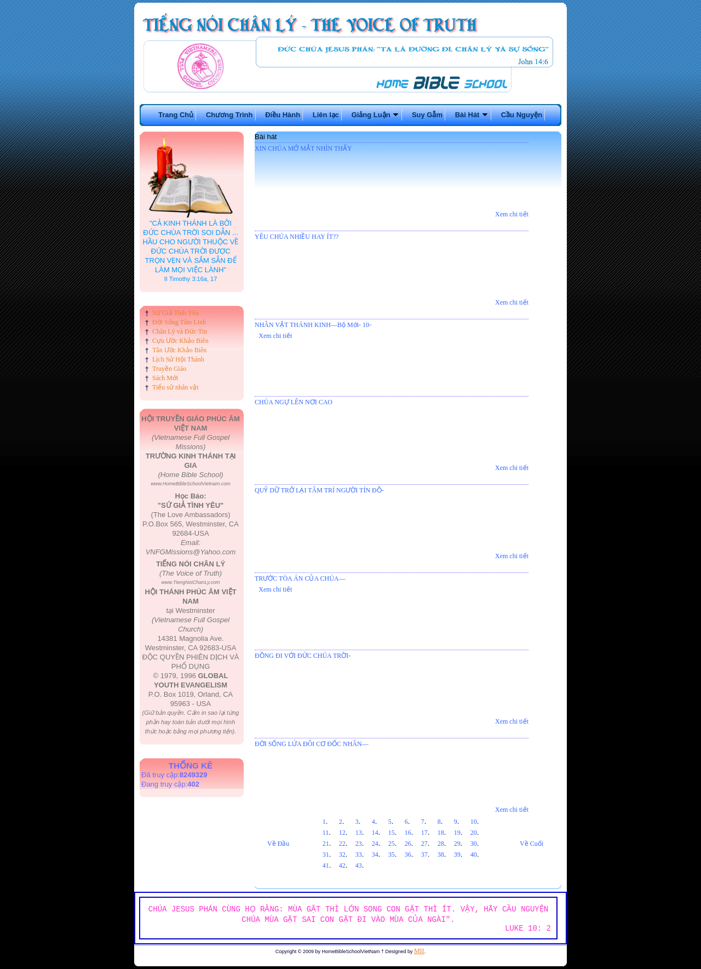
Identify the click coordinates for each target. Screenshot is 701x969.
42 (342, 865)
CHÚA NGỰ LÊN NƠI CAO (293, 402)
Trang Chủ (175, 115)
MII (419, 951)
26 (408, 843)
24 (375, 843)
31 (326, 854)
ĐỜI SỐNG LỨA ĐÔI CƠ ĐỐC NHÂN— (312, 744)
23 (358, 843)
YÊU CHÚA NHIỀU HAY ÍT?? (296, 236)
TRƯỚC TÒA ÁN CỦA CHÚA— (300, 578)
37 (424, 854)
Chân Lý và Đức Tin (179, 331)
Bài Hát (472, 115)
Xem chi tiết (511, 214)
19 (457, 832)
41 (326, 865)
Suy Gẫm (427, 115)
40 (473, 854)
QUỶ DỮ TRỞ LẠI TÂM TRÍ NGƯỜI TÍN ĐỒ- (319, 490)
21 (326, 843)
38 (441, 854)
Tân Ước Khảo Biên (179, 350)
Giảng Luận (376, 115)
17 (424, 832)
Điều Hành (282, 115)
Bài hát (266, 137)
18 (441, 832)
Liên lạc (326, 115)
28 (441, 843)
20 (473, 832)
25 (391, 843)
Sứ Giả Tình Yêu (175, 313)
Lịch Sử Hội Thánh (178, 359)
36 (408, 854)
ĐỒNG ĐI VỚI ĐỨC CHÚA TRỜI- (302, 656)
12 (342, 832)
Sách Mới (165, 378)
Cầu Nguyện (521, 115)
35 (391, 854)
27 (424, 843)
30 (473, 843)
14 (375, 832)
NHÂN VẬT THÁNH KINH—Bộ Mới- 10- (313, 325)
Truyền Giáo (169, 368)
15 (391, 832)
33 (358, 854)
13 (358, 832)
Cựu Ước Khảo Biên (180, 341)
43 (358, 865)
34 (375, 854)
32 (342, 854)
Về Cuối (531, 843)
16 (408, 832)
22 (342, 843)
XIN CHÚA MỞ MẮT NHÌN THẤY (303, 148)
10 (473, 821)
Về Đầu (278, 843)
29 (457, 843)
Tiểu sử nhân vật (175, 387)
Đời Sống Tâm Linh (179, 322)
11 (326, 832)
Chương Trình (229, 115)
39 (457, 854)
